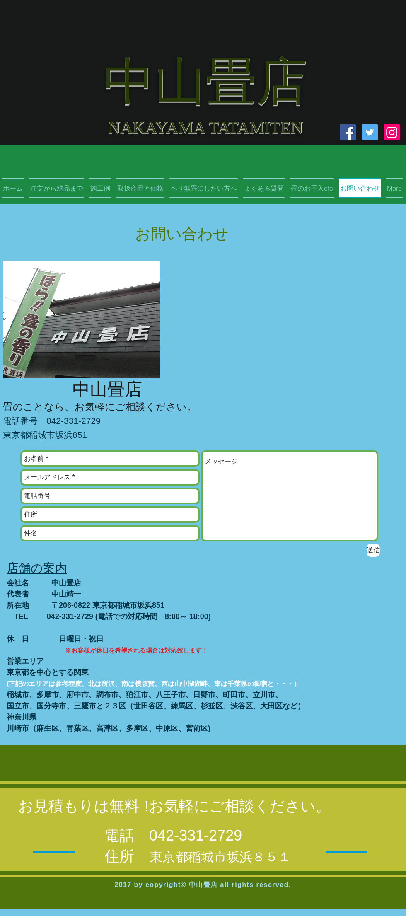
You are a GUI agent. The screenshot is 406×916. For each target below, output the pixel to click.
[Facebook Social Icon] (348, 132)
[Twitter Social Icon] (370, 132)
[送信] (373, 550)
